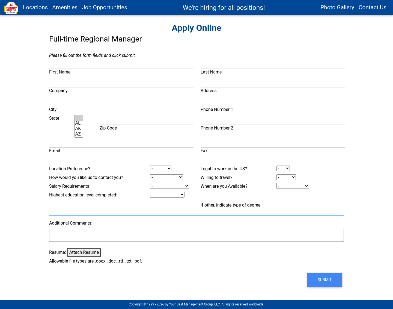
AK (79, 129)
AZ (79, 134)
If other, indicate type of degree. (231, 205)
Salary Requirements (69, 186)
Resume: (57, 252)
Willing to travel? (216, 177)
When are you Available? (224, 186)
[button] (324, 280)
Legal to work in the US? (224, 168)
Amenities (65, 10)
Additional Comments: (70, 223)
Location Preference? (69, 168)
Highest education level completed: (83, 195)
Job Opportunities (104, 10)
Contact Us (372, 10)
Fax (204, 150)
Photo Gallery (337, 10)
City (52, 109)
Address (209, 90)
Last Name (211, 72)
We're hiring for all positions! (224, 10)
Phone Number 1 (217, 109)
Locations (35, 10)
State (54, 118)
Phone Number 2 (217, 128)
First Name (59, 72)
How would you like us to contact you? (86, 177)
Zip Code (108, 128)
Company (58, 90)
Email (54, 150)
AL (79, 123)
